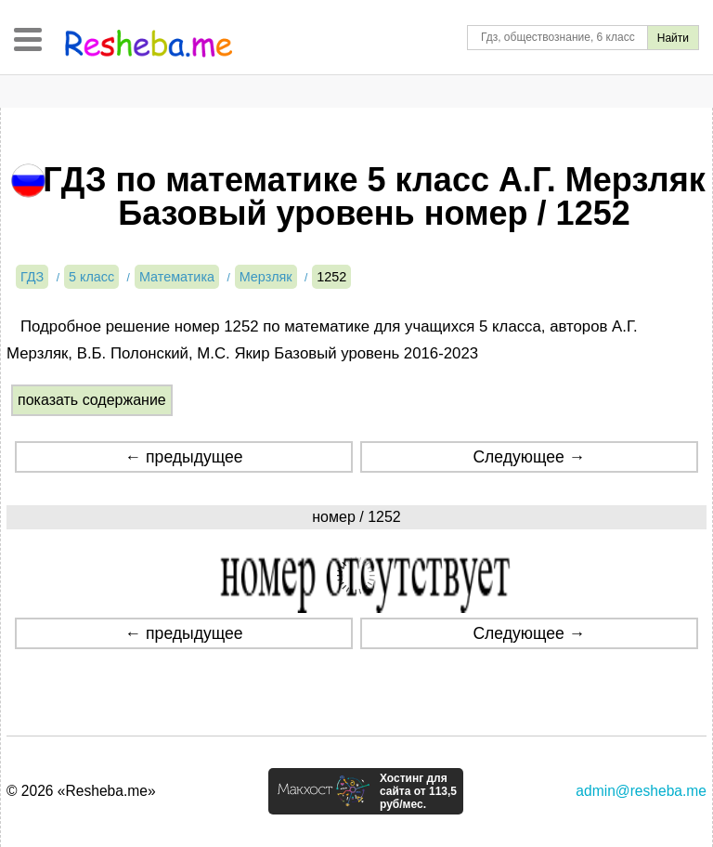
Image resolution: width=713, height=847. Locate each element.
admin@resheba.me (641, 791)
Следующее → (529, 457)
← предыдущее (184, 457)
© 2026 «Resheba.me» (81, 791)
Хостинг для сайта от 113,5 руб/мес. (418, 791)
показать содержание (92, 400)
